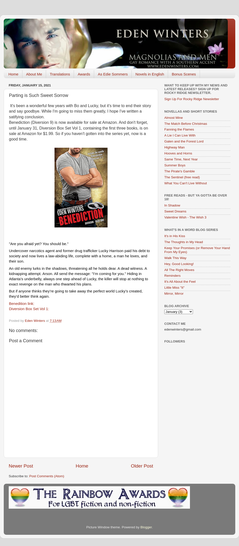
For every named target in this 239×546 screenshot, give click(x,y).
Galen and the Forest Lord (184, 141)
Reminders (172, 275)
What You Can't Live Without (185, 183)
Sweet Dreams (175, 211)
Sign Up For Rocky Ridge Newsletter (191, 99)
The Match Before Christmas (185, 124)
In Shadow (172, 205)
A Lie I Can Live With (179, 135)
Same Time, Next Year (181, 159)
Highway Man (174, 147)
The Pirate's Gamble (179, 171)
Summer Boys (174, 165)
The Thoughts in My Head (183, 242)
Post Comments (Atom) (46, 476)
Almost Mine (173, 118)
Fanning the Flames (179, 129)
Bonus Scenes (184, 74)
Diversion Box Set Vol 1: (29, 309)
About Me (34, 74)
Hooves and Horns (178, 153)
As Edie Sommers (113, 74)
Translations (60, 74)
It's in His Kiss (174, 236)
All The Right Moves (179, 270)
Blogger (146, 527)
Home (13, 74)
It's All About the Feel (180, 281)
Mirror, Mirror (173, 293)
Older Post (142, 466)
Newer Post (21, 466)
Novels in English (149, 74)
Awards (84, 74)
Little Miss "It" (174, 287)
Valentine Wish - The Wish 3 (185, 217)
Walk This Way (175, 258)
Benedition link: (22, 303)
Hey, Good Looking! (179, 264)
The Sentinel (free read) (182, 177)
